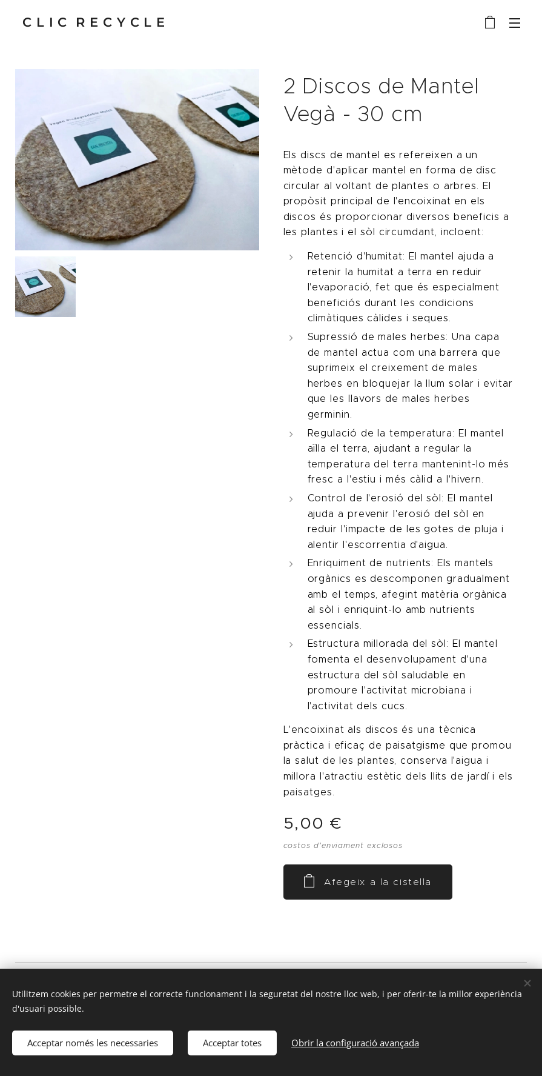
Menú (514, 23)
